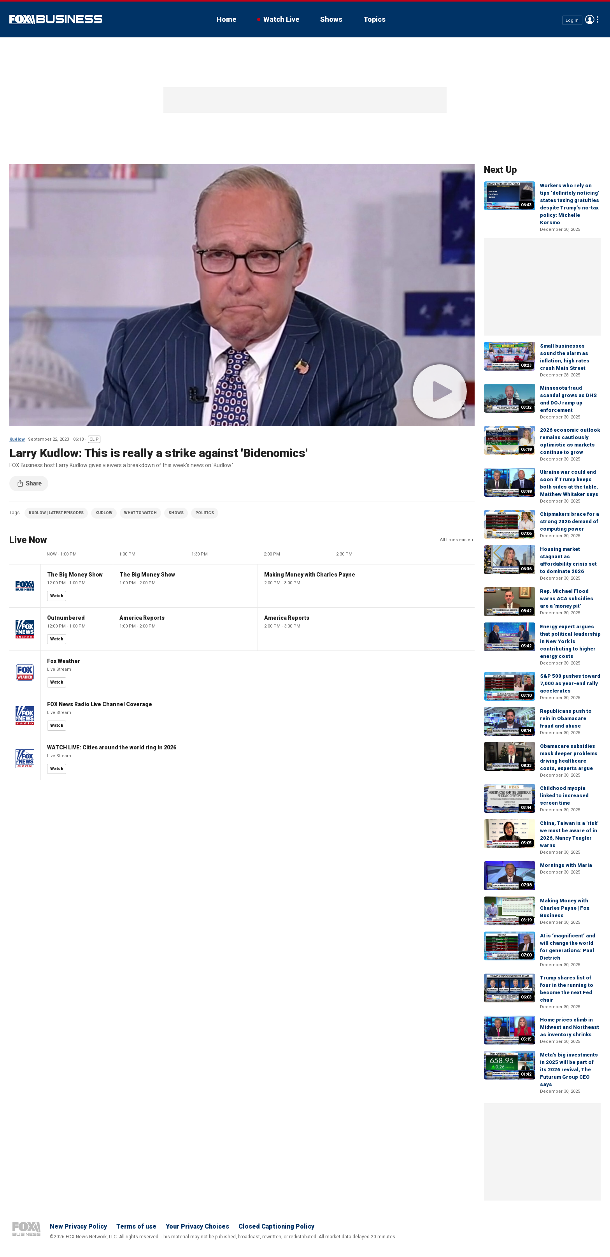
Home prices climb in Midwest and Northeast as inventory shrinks (569, 1027)
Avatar (589, 19)
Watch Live (281, 19)
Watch (56, 595)
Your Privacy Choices (197, 1226)
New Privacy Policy (78, 1226)
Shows (331, 19)
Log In (572, 20)
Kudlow (17, 439)
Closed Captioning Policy (276, 1226)
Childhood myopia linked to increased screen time (564, 795)
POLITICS (204, 513)
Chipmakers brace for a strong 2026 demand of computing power (569, 521)
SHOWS (176, 513)
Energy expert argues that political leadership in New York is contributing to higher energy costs (570, 641)
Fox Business (55, 19)
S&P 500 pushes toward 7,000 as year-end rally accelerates (570, 683)
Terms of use (136, 1226)
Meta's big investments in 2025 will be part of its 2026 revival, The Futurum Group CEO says (569, 1069)
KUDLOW (103, 513)
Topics (374, 19)
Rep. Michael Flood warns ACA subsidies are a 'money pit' (566, 598)
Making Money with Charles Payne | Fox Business (564, 908)
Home (226, 19)
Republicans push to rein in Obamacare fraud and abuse (566, 718)
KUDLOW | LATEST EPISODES (56, 513)
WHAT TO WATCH (140, 513)
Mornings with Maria (566, 865)
